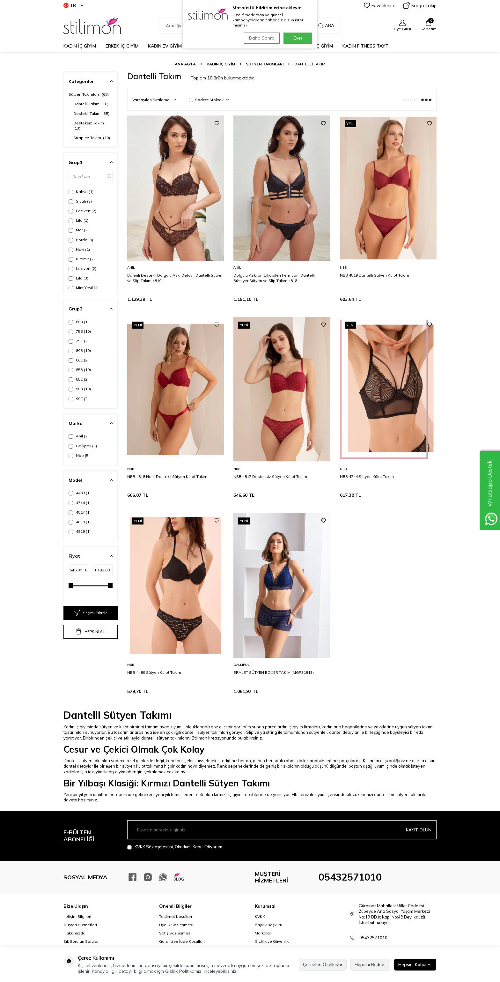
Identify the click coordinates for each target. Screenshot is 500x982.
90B (80, 388)
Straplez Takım (91, 137)
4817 (80, 512)
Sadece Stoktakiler (209, 99)
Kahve (81, 191)
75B (80, 331)
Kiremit (82, 259)
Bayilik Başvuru (268, 924)
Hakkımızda (74, 933)
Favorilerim (379, 5)
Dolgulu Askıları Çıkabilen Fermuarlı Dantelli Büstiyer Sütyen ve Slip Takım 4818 (274, 278)
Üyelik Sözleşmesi (176, 924)
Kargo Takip (420, 5)
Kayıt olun (418, 830)
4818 (80, 521)
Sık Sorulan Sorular (81, 941)
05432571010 (350, 877)
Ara (326, 25)
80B (79, 321)
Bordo (81, 239)
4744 (80, 502)
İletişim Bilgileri (77, 916)
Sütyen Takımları (264, 64)
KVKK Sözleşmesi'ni (154, 846)
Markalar (263, 933)
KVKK (260, 916)
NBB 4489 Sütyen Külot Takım (154, 672)
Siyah (80, 201)
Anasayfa (185, 64)
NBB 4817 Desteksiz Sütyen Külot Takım (270, 476)
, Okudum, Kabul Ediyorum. (175, 847)
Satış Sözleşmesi (175, 933)
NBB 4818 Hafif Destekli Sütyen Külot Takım (167, 476)
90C (79, 398)
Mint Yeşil (84, 287)
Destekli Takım (91, 113)
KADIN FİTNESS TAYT (365, 46)
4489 (80, 492)
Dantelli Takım (90, 103)
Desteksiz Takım (89, 125)
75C (79, 341)
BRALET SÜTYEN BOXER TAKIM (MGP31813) (273, 672)
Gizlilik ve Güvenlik (272, 941)
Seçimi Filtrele (90, 613)
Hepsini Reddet (370, 964)
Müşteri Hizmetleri (80, 924)
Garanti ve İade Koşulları (182, 941)
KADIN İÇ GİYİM (79, 46)
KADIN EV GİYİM (165, 46)
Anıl (79, 436)
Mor (79, 230)
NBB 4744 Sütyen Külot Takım (367, 476)
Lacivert (82, 210)
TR (73, 5)
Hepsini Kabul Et (415, 964)
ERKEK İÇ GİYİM (122, 46)
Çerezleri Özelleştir (322, 964)
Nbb (79, 455)
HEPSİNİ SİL (91, 632)
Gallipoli (83, 446)
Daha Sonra (261, 38)
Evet (297, 38)
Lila (78, 220)
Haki (79, 249)
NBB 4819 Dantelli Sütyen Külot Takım (374, 275)
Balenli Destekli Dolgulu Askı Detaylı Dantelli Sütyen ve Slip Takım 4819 (175, 278)
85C (79, 379)
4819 (80, 531)
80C (79, 360)
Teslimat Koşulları (175, 916)
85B (80, 369)
